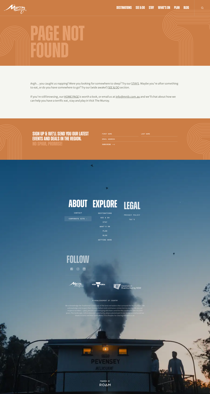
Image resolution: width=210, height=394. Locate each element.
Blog (186, 8)
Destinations (124, 8)
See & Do (140, 8)
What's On (164, 8)
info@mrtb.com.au (128, 96)
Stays (135, 83)
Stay (151, 8)
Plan (177, 8)
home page (71, 96)
